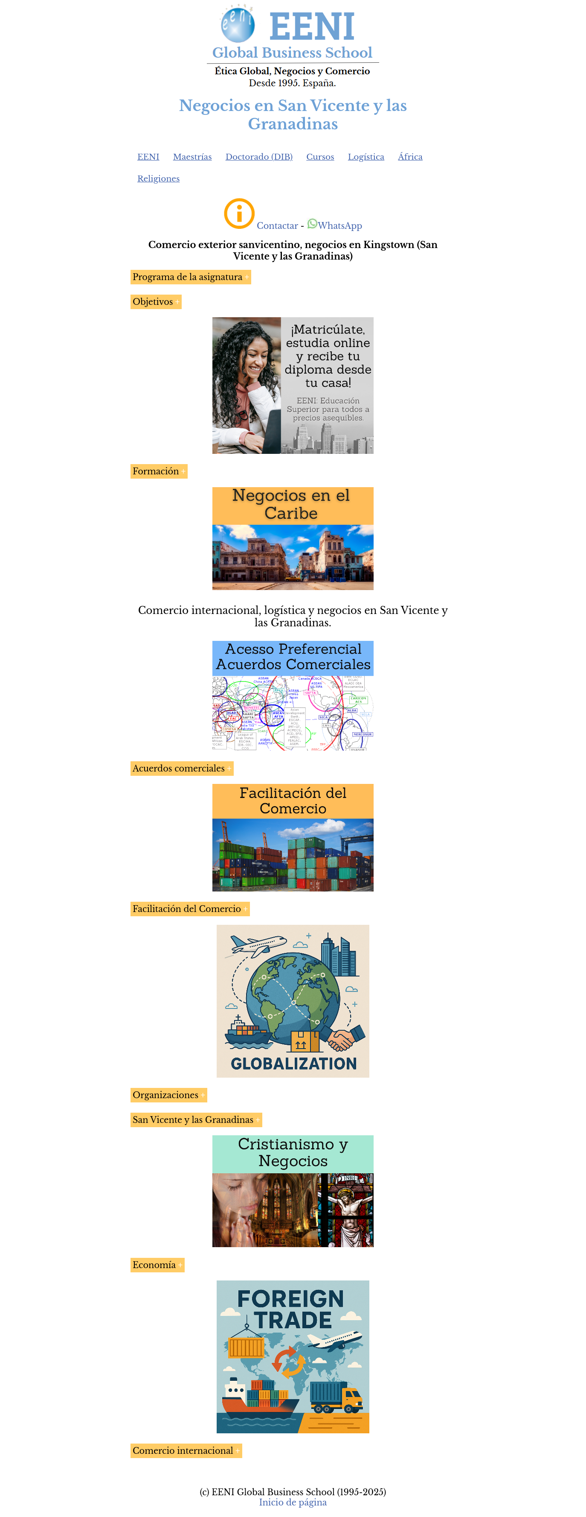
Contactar (277, 226)
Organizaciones (165, 1095)
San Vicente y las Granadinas (193, 1120)
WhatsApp (335, 226)
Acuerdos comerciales (179, 768)
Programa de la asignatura (187, 277)
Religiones (158, 179)
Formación (156, 471)
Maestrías (192, 157)
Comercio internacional (183, 1451)
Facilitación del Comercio (187, 909)
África (410, 157)
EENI (148, 157)
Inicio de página (293, 1502)
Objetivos (153, 302)
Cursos (320, 157)
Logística (366, 157)
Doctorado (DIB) (259, 157)
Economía (154, 1265)
